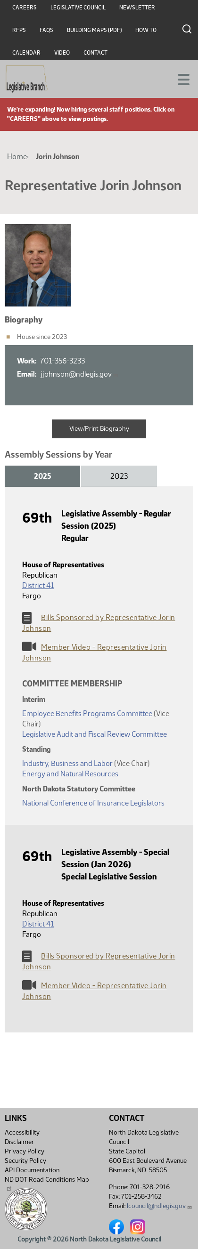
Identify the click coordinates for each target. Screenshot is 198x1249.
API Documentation (32, 1170)
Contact (95, 52)
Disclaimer (19, 1142)
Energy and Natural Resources (70, 773)
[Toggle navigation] (180, 78)
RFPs (19, 30)
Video (62, 52)
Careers (24, 7)
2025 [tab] (42, 476)
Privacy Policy (24, 1151)
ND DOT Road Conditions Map (47, 1184)
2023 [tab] (119, 476)
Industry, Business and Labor (67, 763)
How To (146, 30)
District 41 (38, 585)
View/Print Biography (99, 429)
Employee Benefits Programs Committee (87, 713)
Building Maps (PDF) (94, 30)
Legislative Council (78, 7)
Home (17, 156)
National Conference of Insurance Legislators (93, 802)
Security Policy (25, 1161)
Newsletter (137, 7)
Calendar (26, 52)
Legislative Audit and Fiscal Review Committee (94, 734)
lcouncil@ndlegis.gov (159, 1206)
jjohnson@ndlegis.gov (79, 374)
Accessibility (22, 1132)
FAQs (46, 30)
